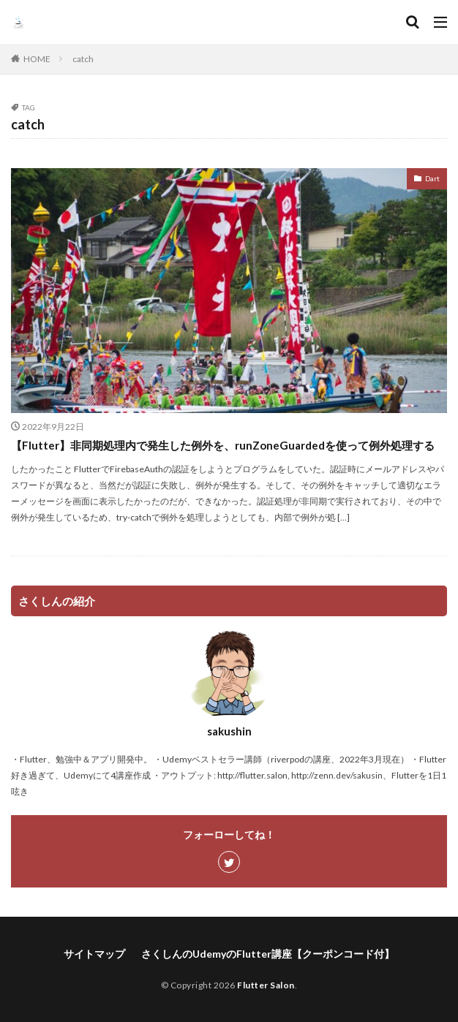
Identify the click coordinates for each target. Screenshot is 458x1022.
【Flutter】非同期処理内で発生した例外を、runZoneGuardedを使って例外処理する (223, 445)
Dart (432, 178)
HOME (36, 58)
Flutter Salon (266, 985)
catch (83, 58)
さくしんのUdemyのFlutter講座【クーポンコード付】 (267, 953)
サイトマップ (94, 953)
